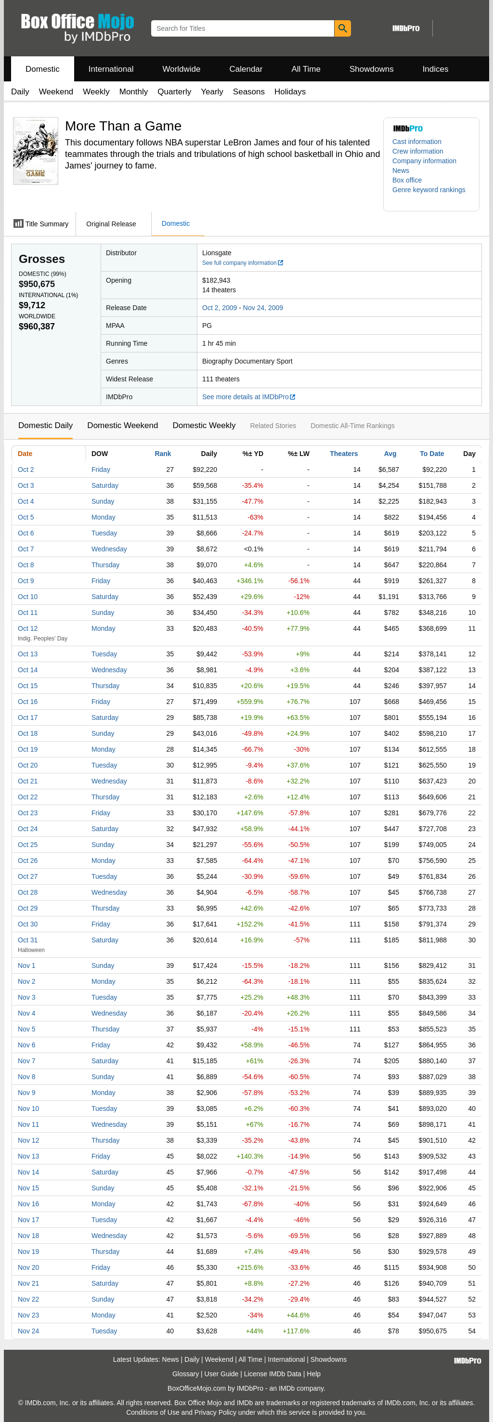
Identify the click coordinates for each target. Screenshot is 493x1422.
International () (48, 295)
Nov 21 (28, 1283)
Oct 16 (28, 701)
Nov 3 (27, 997)
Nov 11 (28, 1124)
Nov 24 (28, 1331)
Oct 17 (28, 717)
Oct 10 (28, 596)
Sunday (102, 501)
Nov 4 (27, 1013)
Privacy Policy (215, 1412)
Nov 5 (27, 1029)
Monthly (133, 91)
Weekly (96, 91)
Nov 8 (27, 1077)
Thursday (105, 565)
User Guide (222, 1374)
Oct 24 (28, 829)
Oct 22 (28, 797)
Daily (20, 91)
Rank (163, 453)
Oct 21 (28, 781)
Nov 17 (28, 1220)
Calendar (246, 69)
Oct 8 (26, 565)
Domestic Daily (45, 425)
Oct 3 (26, 485)
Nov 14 (28, 1172)
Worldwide (181, 69)
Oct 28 (28, 892)
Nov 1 (27, 965)
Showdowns (372, 69)
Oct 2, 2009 (219, 308)
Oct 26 (28, 860)
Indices (436, 69)
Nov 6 (27, 1045)
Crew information (417, 151)
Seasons (249, 91)
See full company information (243, 263)
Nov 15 (28, 1188)
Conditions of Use (153, 1412)
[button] (431, 194)
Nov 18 (28, 1235)
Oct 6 (26, 533)
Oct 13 (28, 654)
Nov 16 (28, 1204)
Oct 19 (28, 749)
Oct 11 (28, 612)
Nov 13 (28, 1156)
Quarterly (174, 91)
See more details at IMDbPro (249, 397)
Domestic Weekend (122, 425)
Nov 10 (28, 1108)
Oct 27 (28, 876)
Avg (390, 453)
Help (314, 1374)
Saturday (104, 485)
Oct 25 (28, 844)
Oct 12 (28, 628)
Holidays (290, 91)
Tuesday (104, 533)
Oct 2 (26, 469)
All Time (306, 69)
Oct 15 (28, 686)
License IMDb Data (272, 1374)
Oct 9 (26, 581)
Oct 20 (28, 765)
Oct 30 (28, 924)
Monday (103, 517)
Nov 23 (28, 1315)
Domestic (43, 69)
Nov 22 (28, 1299)
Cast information (416, 141)
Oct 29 (28, 908)
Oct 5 (26, 517)
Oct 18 (28, 733)
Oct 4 (26, 501)
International (111, 69)
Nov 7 (27, 1061)
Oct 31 (28, 940)
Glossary (185, 1374)
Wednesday (109, 549)
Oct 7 (26, 549)
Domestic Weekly (203, 425)
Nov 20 (28, 1267)
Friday (100, 469)
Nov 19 (28, 1251)
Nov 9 (27, 1092)
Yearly (212, 91)
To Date (432, 453)
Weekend (56, 91)
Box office (407, 180)
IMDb (287, 1388)
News (400, 170)
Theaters (344, 453)
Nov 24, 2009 (263, 308)
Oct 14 (28, 670)
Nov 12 (28, 1140)
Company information (424, 161)
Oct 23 (28, 813)
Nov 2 (27, 981)
